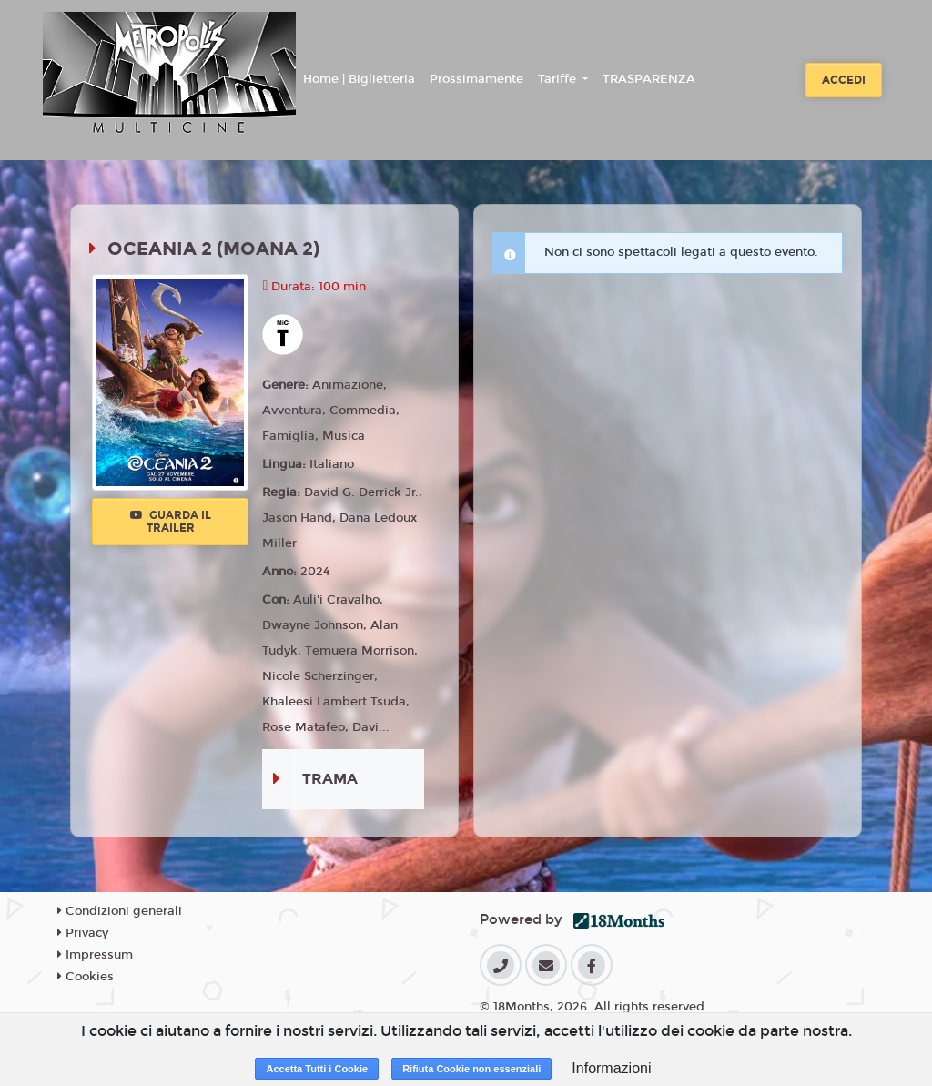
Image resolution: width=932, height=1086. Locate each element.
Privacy (82, 933)
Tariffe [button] (559, 79)
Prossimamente (476, 79)
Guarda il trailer (170, 521)
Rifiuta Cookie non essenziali (471, 1068)
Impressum (95, 955)
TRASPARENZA (649, 79)
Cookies (85, 976)
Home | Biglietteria (359, 79)
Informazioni (611, 1068)
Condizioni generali (119, 911)
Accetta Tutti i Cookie (317, 1068)
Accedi (844, 80)
